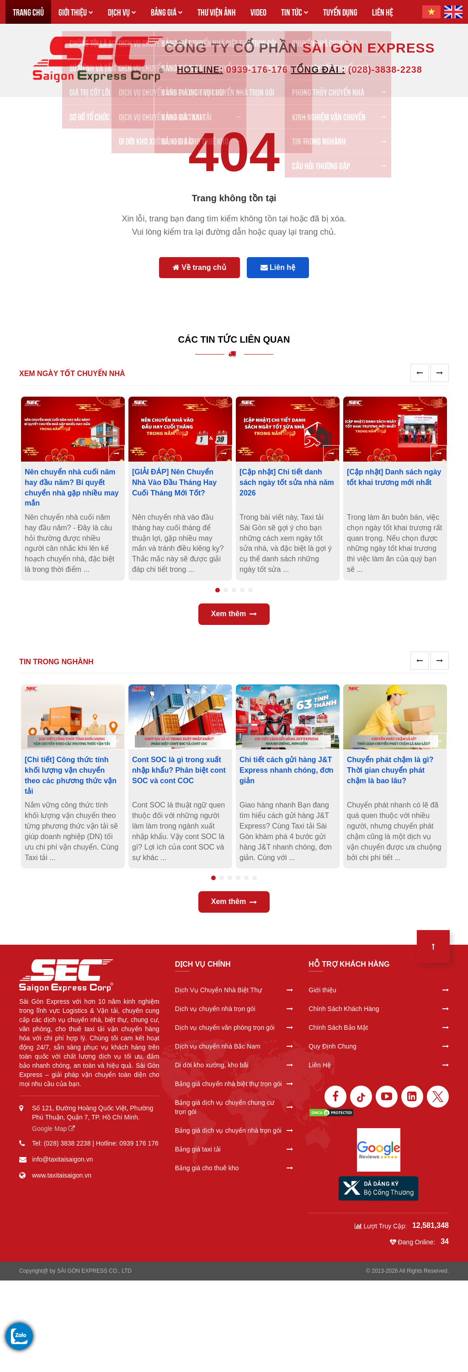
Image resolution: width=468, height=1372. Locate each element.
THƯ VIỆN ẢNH (216, 11)
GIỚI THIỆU (75, 11)
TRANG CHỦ (28, 11)
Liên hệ (278, 267)
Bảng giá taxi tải (234, 1149)
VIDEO (258, 11)
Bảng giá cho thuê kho (234, 1168)
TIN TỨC (294, 11)
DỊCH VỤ (122, 11)
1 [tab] (217, 590)
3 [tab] (234, 590)
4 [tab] (242, 590)
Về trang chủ (199, 267)
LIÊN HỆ (382, 11)
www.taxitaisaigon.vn (61, 1175)
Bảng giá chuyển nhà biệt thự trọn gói (234, 1083)
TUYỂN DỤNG (340, 11)
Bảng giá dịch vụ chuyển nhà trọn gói (234, 1130)
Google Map (53, 1128)
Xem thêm (234, 614)
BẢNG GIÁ (167, 11)
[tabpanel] (73, 489)
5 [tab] (250, 590)
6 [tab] (254, 878)
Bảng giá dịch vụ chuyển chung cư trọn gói (234, 1107)
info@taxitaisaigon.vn (62, 1159)
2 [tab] (225, 590)
